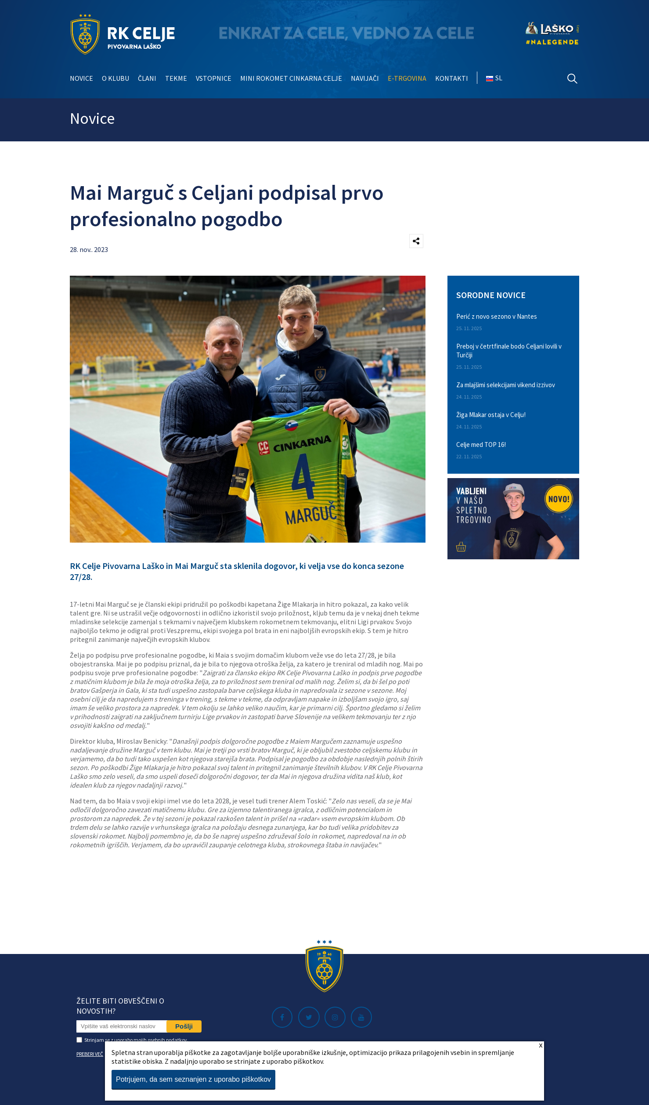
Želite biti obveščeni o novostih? (120, 1006)
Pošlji (184, 1026)
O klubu (115, 78)
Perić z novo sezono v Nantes (496, 316)
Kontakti (451, 78)
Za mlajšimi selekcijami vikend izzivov (505, 385)
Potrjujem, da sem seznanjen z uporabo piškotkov (193, 1079)
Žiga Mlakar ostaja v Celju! (491, 414)
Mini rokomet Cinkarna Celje (291, 78)
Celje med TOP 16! (481, 444)
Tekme (176, 78)
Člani (147, 78)
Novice (81, 78)
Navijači (365, 78)
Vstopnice (213, 78)
